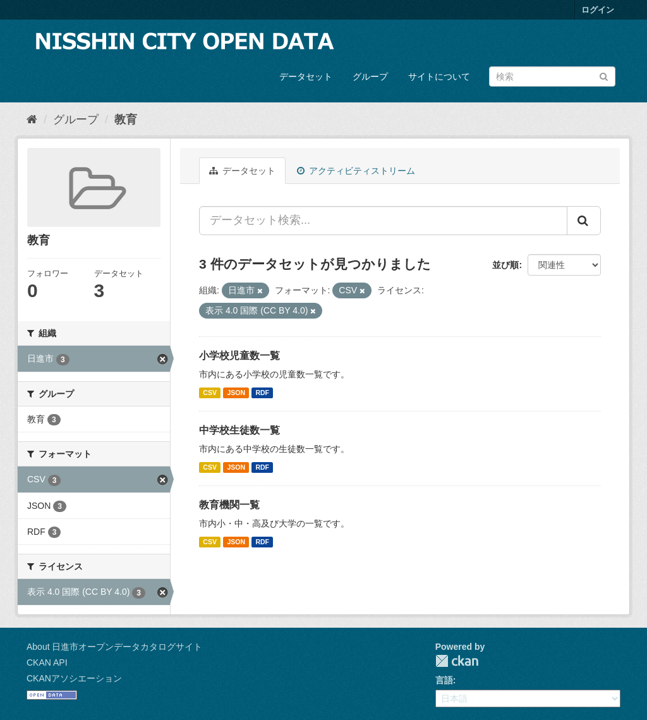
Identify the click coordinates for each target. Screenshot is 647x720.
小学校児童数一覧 (239, 355)
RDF (262, 392)
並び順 (505, 265)
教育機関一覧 (229, 504)
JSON (236, 392)
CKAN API (47, 662)
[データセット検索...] (383, 220)
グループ (370, 76)
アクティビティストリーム (356, 171)
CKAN (456, 661)
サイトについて (439, 76)
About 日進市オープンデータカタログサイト (114, 647)
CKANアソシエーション (74, 678)
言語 (444, 680)
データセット (305, 76)
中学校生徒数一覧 (239, 430)
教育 (125, 119)
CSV (210, 392)
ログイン (597, 10)
